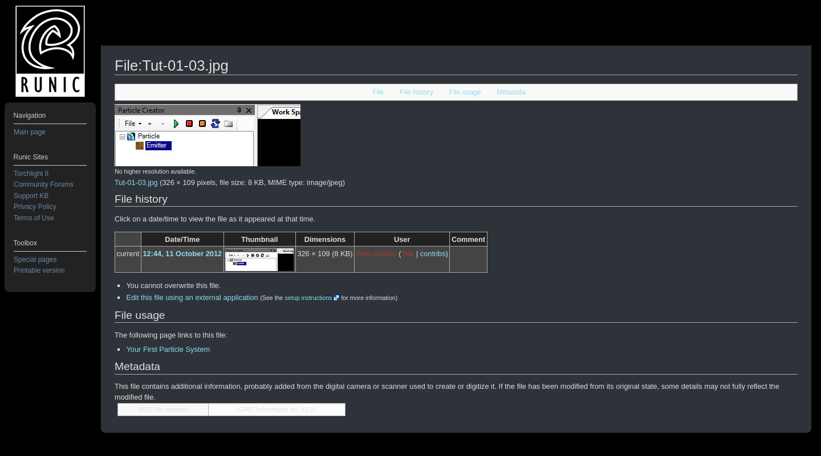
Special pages (35, 260)
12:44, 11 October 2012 (182, 253)
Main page (30, 132)
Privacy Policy (35, 207)
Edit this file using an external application (192, 297)
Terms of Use (34, 218)
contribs (433, 253)
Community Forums (44, 184)
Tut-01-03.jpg (136, 182)
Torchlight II (31, 174)
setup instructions (308, 297)
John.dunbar (376, 253)
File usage (465, 92)
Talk (407, 253)
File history (416, 92)
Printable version (39, 270)
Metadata (511, 92)
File (378, 92)
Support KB (31, 196)
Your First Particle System (168, 349)
